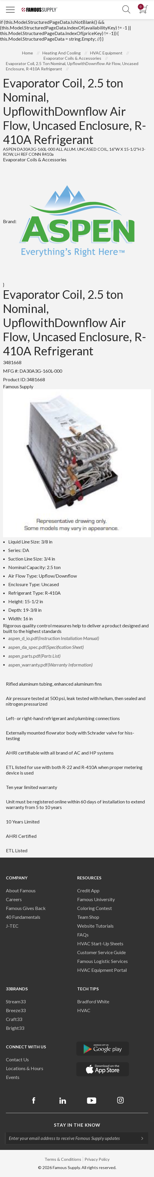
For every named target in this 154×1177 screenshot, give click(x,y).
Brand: (70, 221)
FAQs (83, 934)
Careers (14, 899)
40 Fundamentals (23, 917)
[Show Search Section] (126, 9)
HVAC (83, 1010)
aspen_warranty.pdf (50, 664)
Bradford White (93, 1001)
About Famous (21, 890)
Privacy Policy (97, 1159)
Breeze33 (16, 1010)
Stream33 (16, 1001)
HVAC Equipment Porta (101, 970)
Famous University (96, 899)
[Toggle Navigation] (10, 9)
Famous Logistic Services (102, 961)
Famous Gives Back (26, 908)
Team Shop (88, 917)
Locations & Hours (24, 1068)
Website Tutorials (95, 926)
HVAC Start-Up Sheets (100, 943)
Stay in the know (77, 1125)
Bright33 (15, 1028)
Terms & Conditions (62, 1159)
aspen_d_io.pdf (53, 638)
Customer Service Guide (101, 952)
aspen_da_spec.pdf (46, 647)
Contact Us (17, 1059)
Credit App (88, 890)
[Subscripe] (139, 1138)
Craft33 (14, 1019)
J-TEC (12, 926)
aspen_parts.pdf (34, 656)
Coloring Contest (94, 908)
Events (12, 1077)
